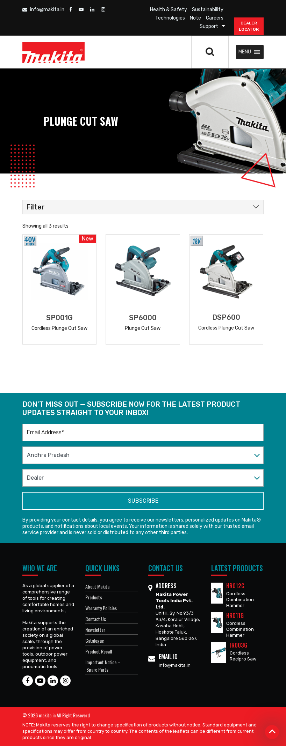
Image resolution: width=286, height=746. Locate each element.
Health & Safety (168, 10)
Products (93, 597)
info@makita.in (43, 10)
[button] (244, 52)
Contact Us (95, 618)
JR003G (238, 645)
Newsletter (95, 629)
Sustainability (207, 10)
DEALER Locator (249, 26)
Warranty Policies (101, 608)
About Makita (97, 586)
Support (209, 26)
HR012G (235, 586)
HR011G (235, 615)
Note (195, 18)
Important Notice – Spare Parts (103, 665)
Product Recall (98, 651)
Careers (214, 18)
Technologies (170, 18)
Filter (35, 207)
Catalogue (94, 640)
